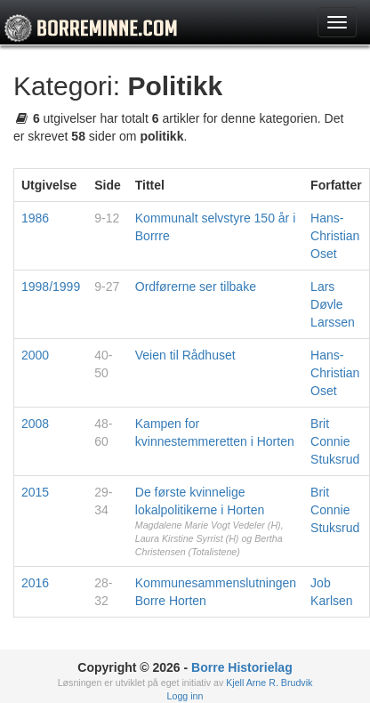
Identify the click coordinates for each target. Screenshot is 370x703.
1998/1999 (50, 286)
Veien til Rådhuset (185, 355)
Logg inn (185, 696)
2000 (35, 355)
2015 (35, 492)
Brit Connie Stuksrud (334, 441)
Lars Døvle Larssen (332, 304)
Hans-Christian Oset (334, 236)
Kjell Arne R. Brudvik (269, 682)
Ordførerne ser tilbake (195, 286)
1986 (35, 218)
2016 (35, 583)
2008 (35, 423)
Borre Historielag (242, 667)
